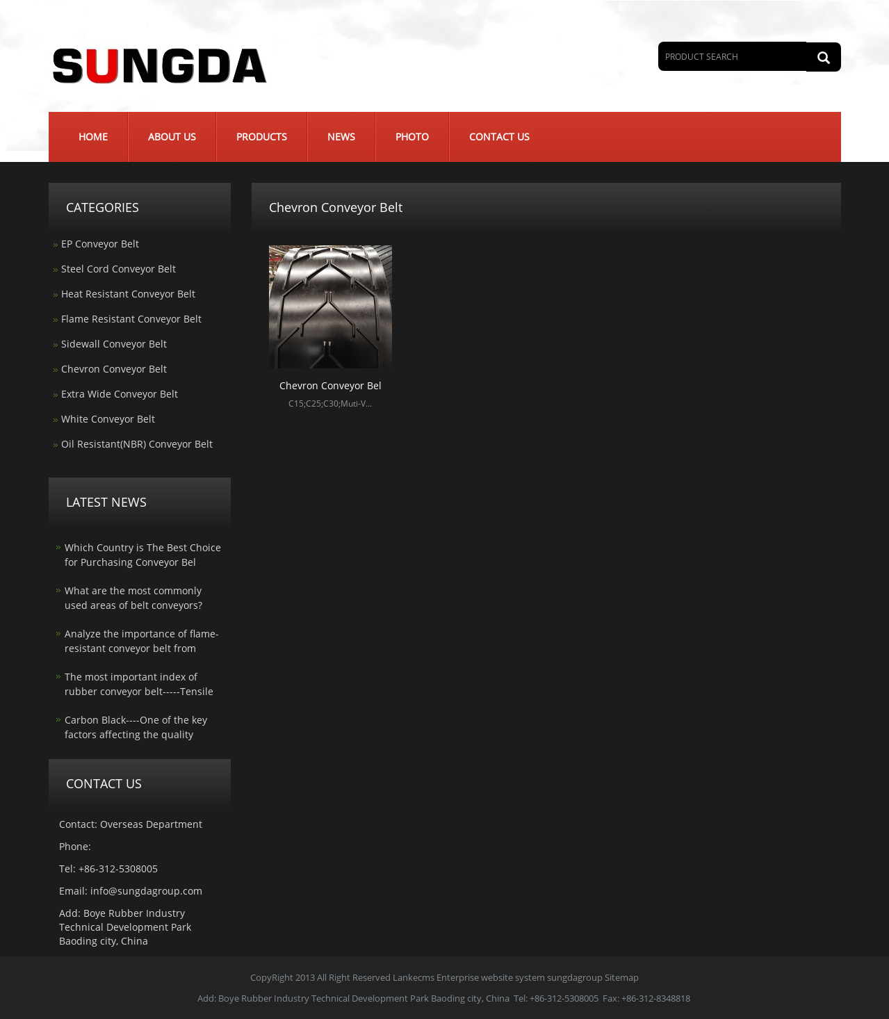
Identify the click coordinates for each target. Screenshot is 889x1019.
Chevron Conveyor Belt (114, 368)
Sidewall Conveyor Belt (114, 343)
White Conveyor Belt (108, 418)
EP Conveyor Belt (100, 243)
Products (261, 136)
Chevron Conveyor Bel (330, 385)
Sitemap (622, 977)
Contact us (499, 136)
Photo (412, 136)
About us (172, 136)
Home (93, 136)
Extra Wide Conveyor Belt (119, 393)
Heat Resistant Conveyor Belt (128, 293)
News (341, 136)
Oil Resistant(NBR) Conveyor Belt (137, 443)
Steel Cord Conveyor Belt (118, 268)
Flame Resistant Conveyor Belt (131, 318)
